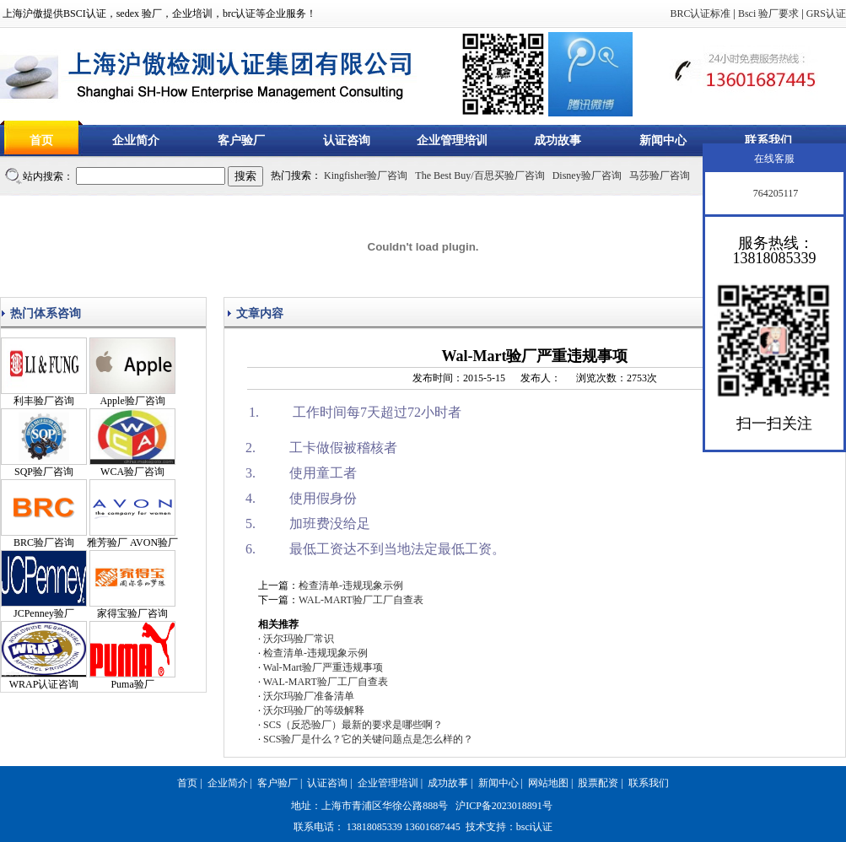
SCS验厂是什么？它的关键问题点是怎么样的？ (368, 739)
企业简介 (135, 140)
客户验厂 (241, 140)
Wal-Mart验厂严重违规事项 (323, 667)
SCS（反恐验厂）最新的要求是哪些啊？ (353, 725)
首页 (41, 140)
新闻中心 (663, 140)
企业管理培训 (452, 140)
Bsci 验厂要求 (768, 13)
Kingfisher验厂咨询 (365, 175)
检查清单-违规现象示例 (351, 585)
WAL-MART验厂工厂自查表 (361, 600)
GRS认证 (826, 13)
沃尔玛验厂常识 (298, 639)
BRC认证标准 (700, 13)
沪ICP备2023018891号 (503, 806)
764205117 (775, 193)
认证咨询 (346, 140)
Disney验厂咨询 (587, 175)
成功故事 (557, 140)
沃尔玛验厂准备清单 (308, 696)
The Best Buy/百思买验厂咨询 (479, 175)
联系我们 (768, 140)
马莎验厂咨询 (659, 175)
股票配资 (598, 783)
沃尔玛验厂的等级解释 (313, 710)
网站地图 (548, 783)
